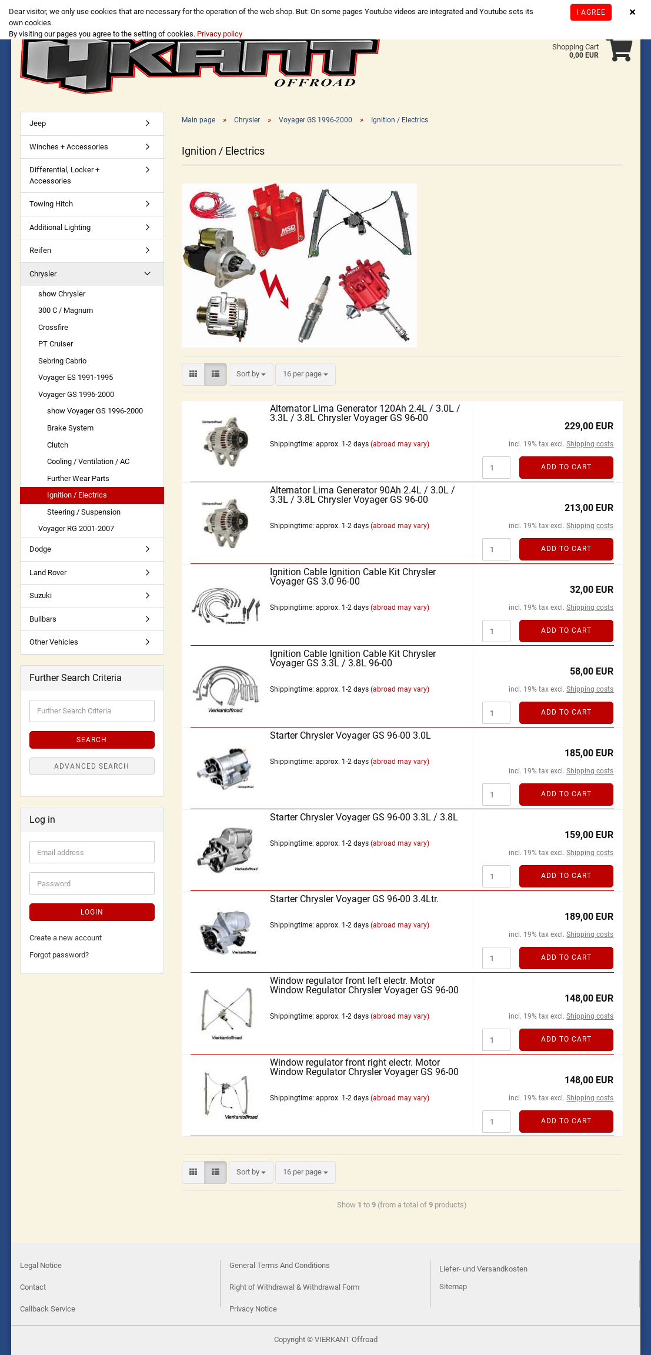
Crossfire (53, 327)
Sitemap (453, 1286)
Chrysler (42, 273)
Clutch (57, 444)
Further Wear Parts (78, 478)
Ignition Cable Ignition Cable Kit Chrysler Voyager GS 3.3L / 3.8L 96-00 (353, 658)
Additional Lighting (60, 227)
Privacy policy (218, 33)
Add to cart (566, 467)
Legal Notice (41, 1265)
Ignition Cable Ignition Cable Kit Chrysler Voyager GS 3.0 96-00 (353, 576)
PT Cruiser (55, 343)
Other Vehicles (53, 642)
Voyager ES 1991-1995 (75, 377)
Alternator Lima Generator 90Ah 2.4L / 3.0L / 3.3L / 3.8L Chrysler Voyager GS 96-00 (362, 495)
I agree (591, 12)
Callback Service (47, 1308)
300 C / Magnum (65, 310)
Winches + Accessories (68, 146)
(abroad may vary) (399, 444)
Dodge (40, 549)
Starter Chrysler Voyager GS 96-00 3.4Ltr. (354, 899)
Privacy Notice (253, 1308)
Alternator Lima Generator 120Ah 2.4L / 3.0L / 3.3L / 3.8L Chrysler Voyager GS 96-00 (365, 413)
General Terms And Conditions (279, 1265)
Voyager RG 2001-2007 (76, 528)
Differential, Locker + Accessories (64, 175)
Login (92, 912)
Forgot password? (59, 954)
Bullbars (42, 619)
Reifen (40, 250)
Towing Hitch (51, 203)
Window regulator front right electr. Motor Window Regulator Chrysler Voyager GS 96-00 (364, 1067)
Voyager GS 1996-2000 (76, 394)
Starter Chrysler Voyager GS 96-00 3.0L (350, 735)
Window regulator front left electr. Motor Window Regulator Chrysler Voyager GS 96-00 (364, 985)
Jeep (37, 123)
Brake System (70, 427)
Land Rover (47, 572)
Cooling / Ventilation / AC (88, 461)
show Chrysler (61, 293)
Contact (33, 1287)
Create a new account (65, 937)
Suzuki (40, 595)
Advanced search (91, 766)
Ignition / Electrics (77, 494)
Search (91, 740)
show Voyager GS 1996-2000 (95, 410)
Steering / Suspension (84, 512)
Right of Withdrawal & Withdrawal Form (294, 1287)
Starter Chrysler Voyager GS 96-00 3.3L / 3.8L (364, 817)
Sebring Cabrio (62, 360)
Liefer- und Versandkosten (483, 1268)
